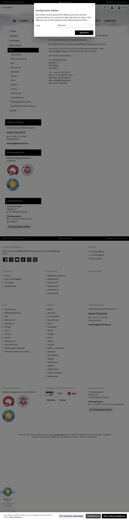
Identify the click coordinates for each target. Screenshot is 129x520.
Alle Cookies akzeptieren (114, 516)
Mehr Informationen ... (16, 517)
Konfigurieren (93, 516)
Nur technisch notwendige (71, 516)
